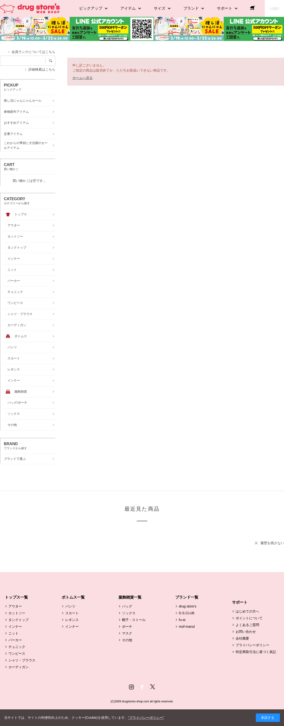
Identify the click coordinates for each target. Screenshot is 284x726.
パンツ (70, 606)
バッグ (127, 606)
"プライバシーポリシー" (146, 717)
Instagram (131, 687)
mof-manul (187, 626)
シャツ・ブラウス (21, 660)
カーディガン (18, 667)
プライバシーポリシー (252, 645)
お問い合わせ (246, 632)
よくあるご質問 (247, 625)
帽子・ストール (134, 620)
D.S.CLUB (186, 613)
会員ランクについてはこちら (33, 52)
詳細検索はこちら (41, 69)
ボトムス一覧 (73, 597)
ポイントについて (249, 618)
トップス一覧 (16, 597)
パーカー (15, 640)
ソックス (129, 613)
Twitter (152, 687)
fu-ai (182, 620)
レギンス (72, 620)
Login (274, 8)
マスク (127, 633)
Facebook (142, 687)
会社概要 (242, 638)
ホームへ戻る (82, 78)
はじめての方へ (247, 611)
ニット (13, 633)
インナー (15, 626)
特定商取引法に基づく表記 (256, 652)
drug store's (187, 606)
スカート (72, 613)
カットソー (16, 613)
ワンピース (16, 653)
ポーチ (127, 626)
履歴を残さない (272, 543)
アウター (15, 606)
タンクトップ (18, 620)
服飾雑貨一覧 (130, 597)
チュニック (16, 647)
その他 (127, 640)
